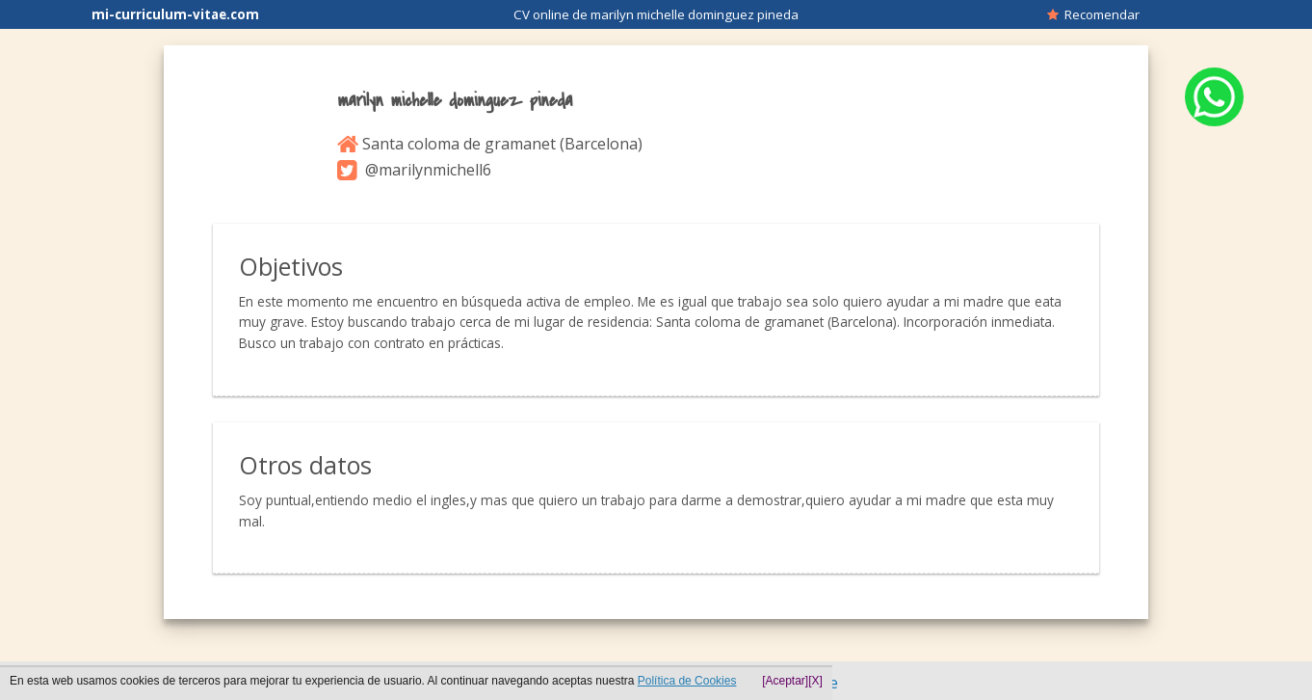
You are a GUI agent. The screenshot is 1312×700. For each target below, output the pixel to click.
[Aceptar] (785, 680)
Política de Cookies (687, 680)
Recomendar (1093, 14)
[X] (815, 680)
